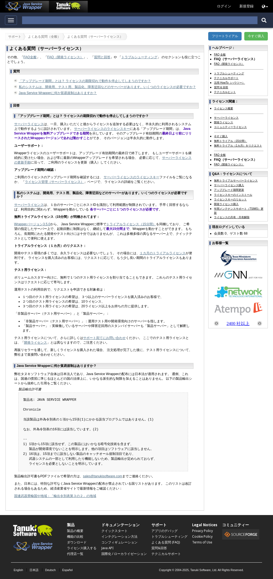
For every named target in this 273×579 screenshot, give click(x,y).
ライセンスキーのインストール (233, 194)
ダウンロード (77, 542)
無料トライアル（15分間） (230, 140)
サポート (14, 37)
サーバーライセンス (29, 124)
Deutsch (50, 570)
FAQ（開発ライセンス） (65, 57)
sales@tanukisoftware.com (102, 476)
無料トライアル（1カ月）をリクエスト (238, 145)
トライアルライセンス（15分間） (131, 224)
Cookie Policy (202, 537)
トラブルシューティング (139, 57)
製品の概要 (75, 531)
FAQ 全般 (220, 54)
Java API (107, 548)
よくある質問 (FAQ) (165, 542)
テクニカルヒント (225, 91)
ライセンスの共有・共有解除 (231, 217)
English (18, 570)
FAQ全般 (30, 57)
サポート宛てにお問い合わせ (104, 338)
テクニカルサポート (226, 78)
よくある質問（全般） (44, 37)
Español (67, 570)
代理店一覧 (75, 554)
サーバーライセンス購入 (229, 185)
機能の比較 (75, 537)
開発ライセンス (35, 342)
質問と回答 (102, 57)
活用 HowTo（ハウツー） (229, 82)
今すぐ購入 (256, 36)
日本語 (34, 570)
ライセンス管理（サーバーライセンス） (54, 182)
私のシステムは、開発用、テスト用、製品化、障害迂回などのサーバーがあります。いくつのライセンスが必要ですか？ (107, 87)
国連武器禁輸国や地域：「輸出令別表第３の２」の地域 (55, 496)
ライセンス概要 (223, 108)
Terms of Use (202, 542)
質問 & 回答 (221, 87)
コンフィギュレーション (119, 542)
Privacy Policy (202, 531)
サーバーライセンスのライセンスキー (102, 129)
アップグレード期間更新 (229, 189)
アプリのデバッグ (164, 531)
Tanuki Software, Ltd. (203, 570)
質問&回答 (159, 548)
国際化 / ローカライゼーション (124, 554)
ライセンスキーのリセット (230, 199)
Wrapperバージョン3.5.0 (32, 224)
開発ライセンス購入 (226, 204)
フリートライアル (225, 36)
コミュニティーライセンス (230, 126)
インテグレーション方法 (119, 537)
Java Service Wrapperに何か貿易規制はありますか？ (58, 93)
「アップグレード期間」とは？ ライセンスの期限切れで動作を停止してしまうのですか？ (85, 81)
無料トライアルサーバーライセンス (236, 180)
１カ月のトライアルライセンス (163, 253)
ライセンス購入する (81, 548)
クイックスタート (114, 531)
